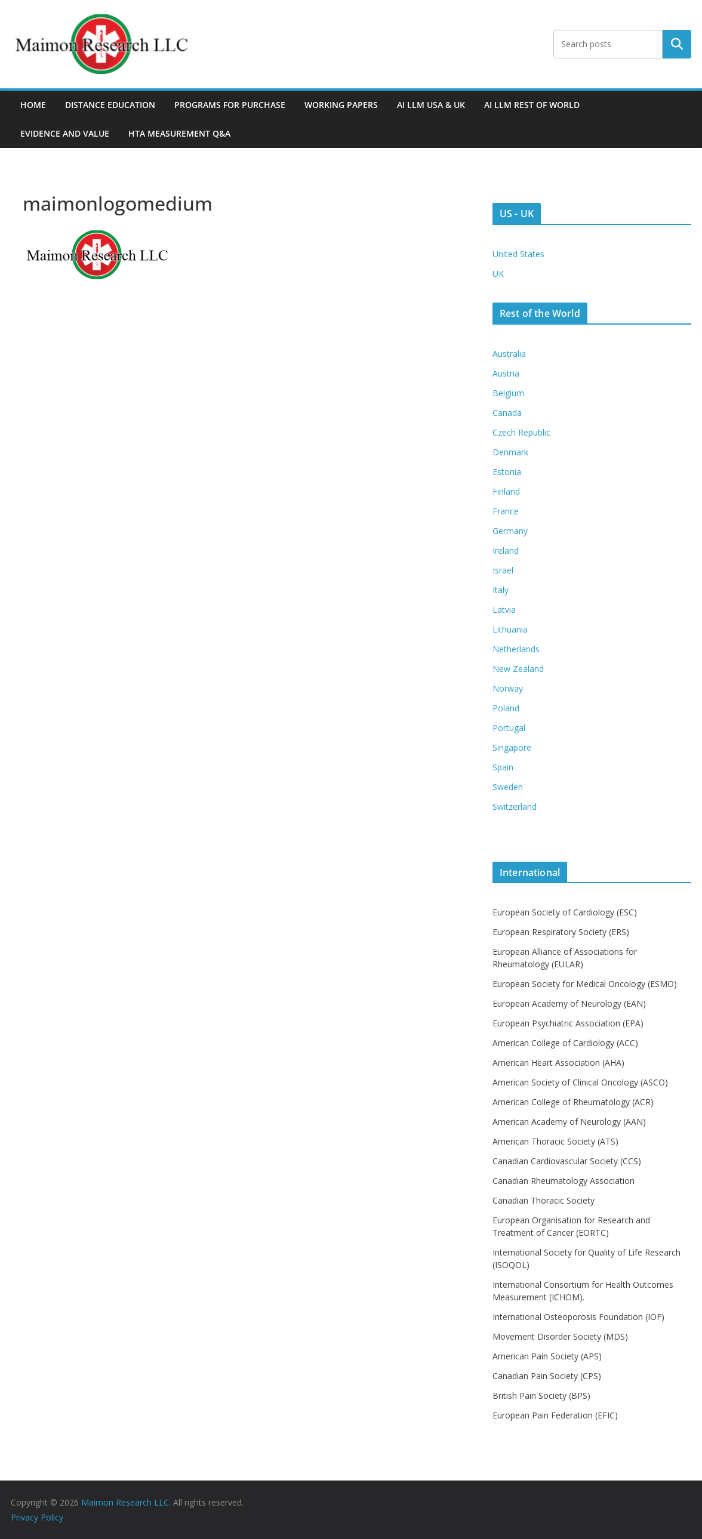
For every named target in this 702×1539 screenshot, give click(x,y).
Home (33, 104)
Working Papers (341, 104)
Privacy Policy (37, 1517)
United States (518, 254)
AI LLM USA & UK (431, 104)
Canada (507, 412)
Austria (505, 373)
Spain (502, 767)
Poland (505, 708)
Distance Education (110, 104)
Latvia (504, 609)
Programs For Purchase (229, 104)
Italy (500, 590)
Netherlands (516, 649)
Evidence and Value (64, 133)
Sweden (507, 786)
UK (498, 273)
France (505, 511)
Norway (507, 688)
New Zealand (518, 668)
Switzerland (514, 806)
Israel (502, 570)
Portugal (508, 727)
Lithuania (510, 629)
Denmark (510, 452)
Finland (506, 491)
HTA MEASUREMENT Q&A (179, 133)
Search (677, 44)
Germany (510, 530)
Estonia (506, 471)
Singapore (511, 747)
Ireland (505, 550)
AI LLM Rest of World (532, 104)
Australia (509, 353)
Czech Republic (521, 432)
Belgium (508, 393)
